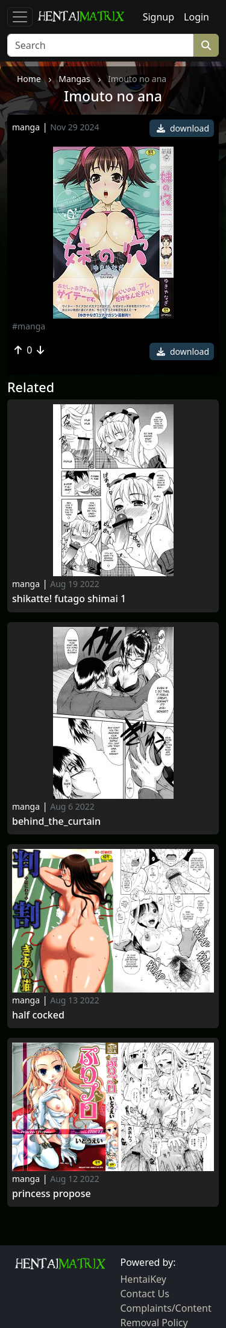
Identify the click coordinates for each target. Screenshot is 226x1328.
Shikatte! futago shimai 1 (69, 599)
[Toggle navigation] (20, 17)
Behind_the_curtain (56, 821)
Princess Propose (51, 1193)
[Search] (100, 45)
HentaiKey (143, 1279)
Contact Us (145, 1293)
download (183, 128)
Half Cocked (38, 1015)
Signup (158, 17)
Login (196, 17)
